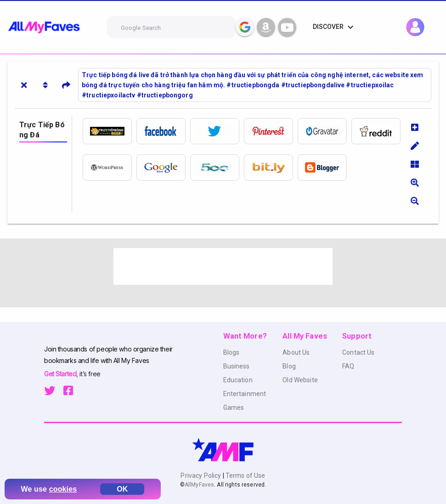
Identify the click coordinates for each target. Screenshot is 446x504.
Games (233, 407)
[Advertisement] (223, 266)
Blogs (231, 352)
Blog (289, 366)
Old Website (300, 380)
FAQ (348, 366)
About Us (296, 352)
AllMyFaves (199, 484)
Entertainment (244, 393)
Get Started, (61, 374)
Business (236, 366)
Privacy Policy (201, 475)
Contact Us (358, 352)
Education (238, 380)
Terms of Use (244, 475)
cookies (63, 489)
